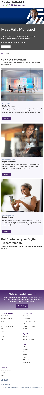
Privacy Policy (27, 362)
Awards (3, 375)
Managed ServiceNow (7, 326)
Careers (3, 372)
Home (3, 53)
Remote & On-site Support (30, 321)
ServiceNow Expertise (6, 318)
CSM (2, 321)
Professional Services (29, 326)
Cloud (24, 323)
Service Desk (4, 316)
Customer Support (6, 370)
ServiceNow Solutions (7, 313)
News (24, 357)
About (24, 344)
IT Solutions (26, 316)
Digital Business (27, 313)
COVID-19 (25, 347)
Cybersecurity (26, 318)
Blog (24, 352)
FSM (2, 336)
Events (25, 354)
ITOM (2, 329)
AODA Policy (26, 360)
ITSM (2, 323)
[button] (22, 95)
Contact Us (4, 367)
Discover (6, 118)
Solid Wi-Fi (26, 336)
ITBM (2, 331)
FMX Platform (27, 329)
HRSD (2, 339)
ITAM (2, 334)
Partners (25, 349)
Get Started (6, 46)
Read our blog (22, 306)
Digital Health (26, 334)
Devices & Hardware (28, 339)
